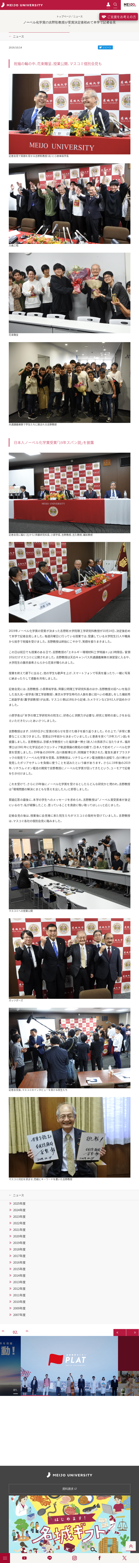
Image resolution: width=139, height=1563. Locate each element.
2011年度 (19, 1295)
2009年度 (19, 1308)
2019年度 (19, 1243)
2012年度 (19, 1288)
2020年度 (19, 1236)
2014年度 (19, 1275)
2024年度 (19, 1210)
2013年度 (19, 1282)
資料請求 (69, 1489)
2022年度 (19, 1223)
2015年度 (19, 1269)
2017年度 (19, 1256)
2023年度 (19, 1216)
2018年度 (19, 1249)
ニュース (18, 36)
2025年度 (19, 1203)
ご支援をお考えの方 (118, 16)
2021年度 (19, 1229)
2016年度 (19, 1262)
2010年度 (19, 1301)
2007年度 (19, 1315)
